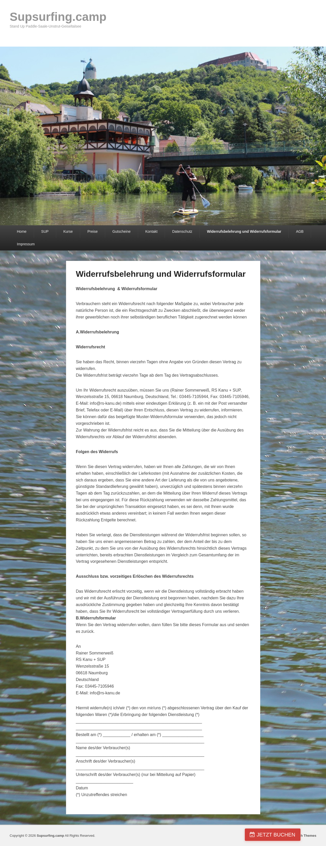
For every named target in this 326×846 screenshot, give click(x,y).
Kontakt (151, 231)
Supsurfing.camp (58, 16)
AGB (300, 231)
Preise (92, 231)
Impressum (26, 244)
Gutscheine (121, 231)
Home (22, 231)
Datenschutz (182, 231)
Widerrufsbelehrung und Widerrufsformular (244, 231)
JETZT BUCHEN (296, 835)
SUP (45, 231)
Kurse (68, 231)
